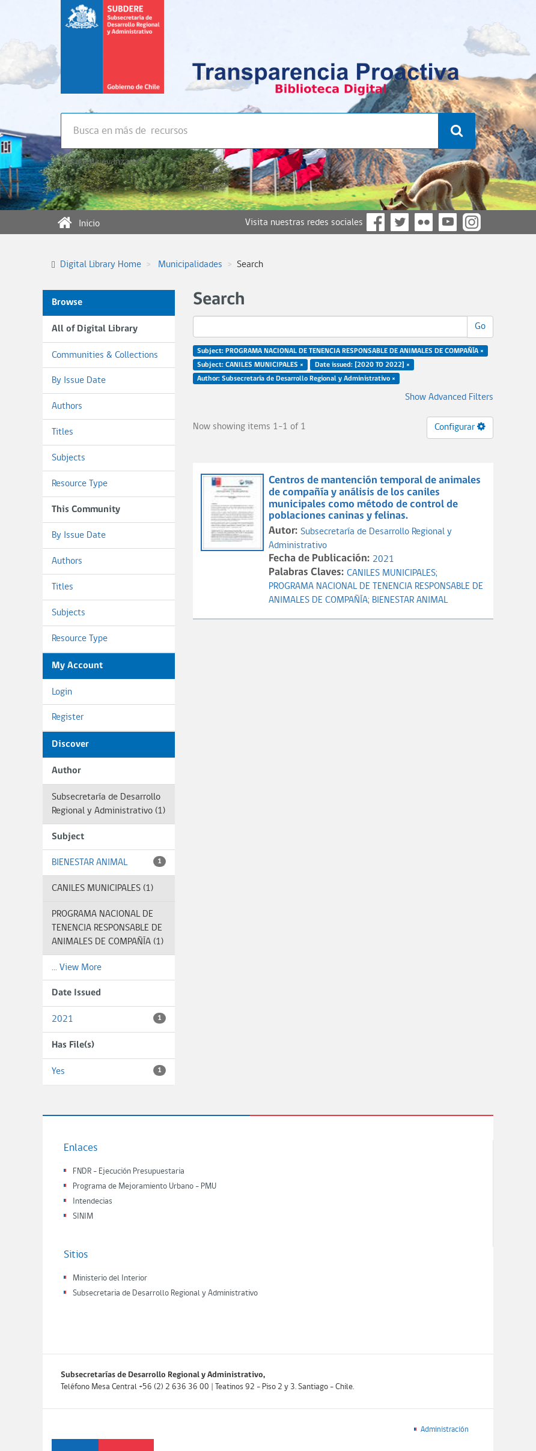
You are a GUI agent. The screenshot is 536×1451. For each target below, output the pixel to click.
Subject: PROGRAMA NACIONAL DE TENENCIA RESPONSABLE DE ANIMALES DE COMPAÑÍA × (340, 351)
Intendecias (92, 1201)
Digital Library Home (100, 265)
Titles (62, 432)
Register (68, 717)
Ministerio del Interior (110, 1278)
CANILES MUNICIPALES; (392, 573)
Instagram (472, 222)
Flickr (424, 222)
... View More (77, 968)
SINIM (83, 1216)
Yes (109, 1070)
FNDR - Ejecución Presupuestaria (128, 1171)
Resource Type (80, 484)
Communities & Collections (105, 355)
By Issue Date (79, 380)
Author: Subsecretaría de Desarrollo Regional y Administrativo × (296, 378)
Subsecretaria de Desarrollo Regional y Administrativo (165, 1293)
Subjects (68, 458)
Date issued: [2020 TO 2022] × (362, 365)
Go (480, 326)
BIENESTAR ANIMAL (109, 861)
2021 (109, 1018)
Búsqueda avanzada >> (104, 162)
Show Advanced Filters (449, 397)
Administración (445, 1430)
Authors (67, 406)
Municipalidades (190, 265)
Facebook (376, 222)
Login (62, 692)
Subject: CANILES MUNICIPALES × (250, 365)
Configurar (460, 426)
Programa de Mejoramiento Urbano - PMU (144, 1186)
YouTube (448, 222)
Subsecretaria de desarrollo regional (112, 56)
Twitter (400, 222)
